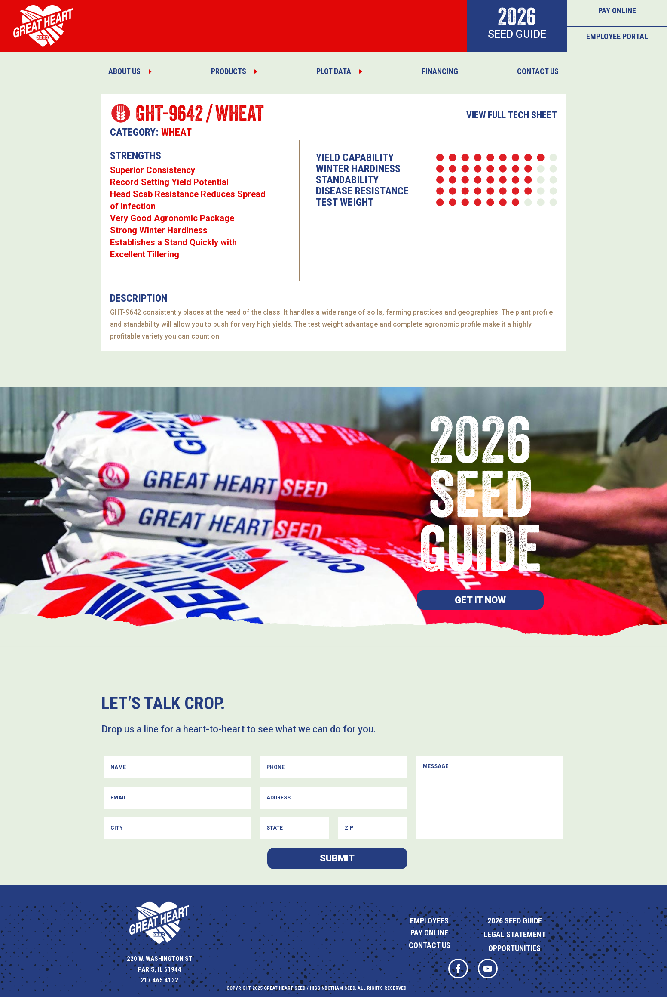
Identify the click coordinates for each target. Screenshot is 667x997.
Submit (337, 858)
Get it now (480, 600)
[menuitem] (130, 71)
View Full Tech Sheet (511, 115)
